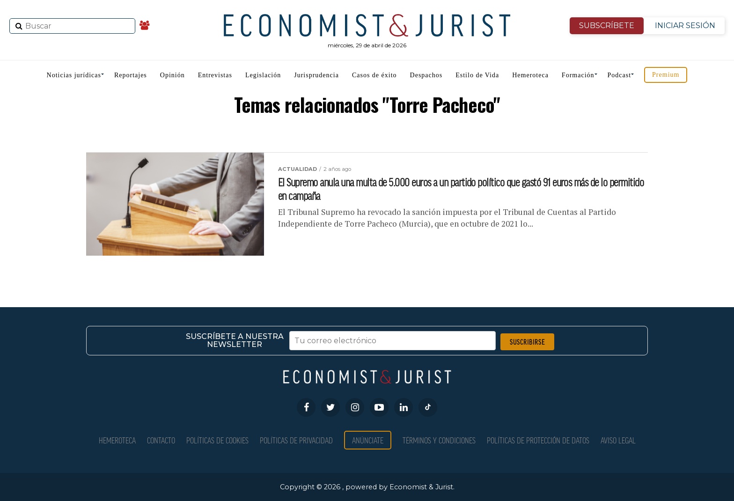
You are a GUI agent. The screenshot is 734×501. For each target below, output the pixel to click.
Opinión (172, 75)
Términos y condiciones (439, 439)
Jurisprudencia (316, 75)
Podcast (619, 75)
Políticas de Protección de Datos (538, 439)
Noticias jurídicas (74, 75)
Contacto (161, 439)
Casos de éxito (374, 75)
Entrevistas (215, 75)
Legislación (263, 75)
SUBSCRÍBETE (606, 25)
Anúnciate (367, 439)
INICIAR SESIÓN (685, 25)
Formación (578, 75)
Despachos (426, 75)
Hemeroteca (530, 75)
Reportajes (130, 75)
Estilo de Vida (477, 75)
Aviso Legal (618, 439)
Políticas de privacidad (296, 439)
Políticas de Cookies (217, 439)
